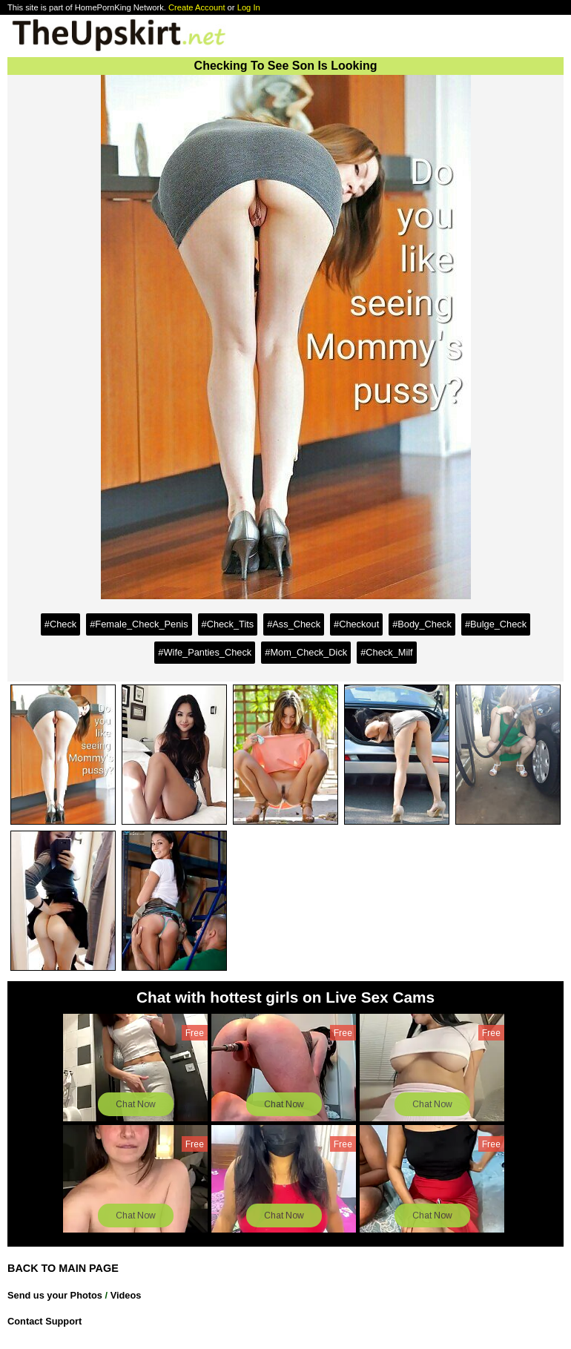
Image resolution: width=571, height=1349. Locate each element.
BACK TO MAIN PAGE (63, 1268)
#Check (60, 624)
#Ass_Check (293, 624)
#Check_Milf (386, 652)
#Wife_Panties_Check (204, 652)
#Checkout (356, 624)
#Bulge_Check (496, 624)
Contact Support (44, 1321)
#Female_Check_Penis (139, 624)
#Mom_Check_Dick (306, 652)
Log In (248, 7)
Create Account (196, 7)
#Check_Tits (228, 624)
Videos (126, 1295)
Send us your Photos (54, 1295)
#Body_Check (422, 624)
